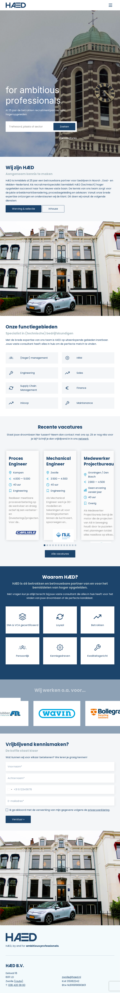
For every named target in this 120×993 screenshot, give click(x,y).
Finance (81, 388)
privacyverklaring (98, 810)
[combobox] (9, 789)
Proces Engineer (18, 461)
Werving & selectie (23, 209)
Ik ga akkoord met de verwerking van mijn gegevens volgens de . (59, 810)
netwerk (83, 439)
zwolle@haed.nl (71, 977)
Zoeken (64, 126)
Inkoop (24, 403)
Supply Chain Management (28, 388)
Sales (80, 373)
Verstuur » (18, 819)
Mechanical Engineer (58, 461)
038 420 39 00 (16, 985)
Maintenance (85, 403)
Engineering (27, 373)
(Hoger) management (34, 358)
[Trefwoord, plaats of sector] (30, 126)
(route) (18, 981)
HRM (79, 358)
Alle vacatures (68, 138)
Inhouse (53, 209)
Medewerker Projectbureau (99, 461)
